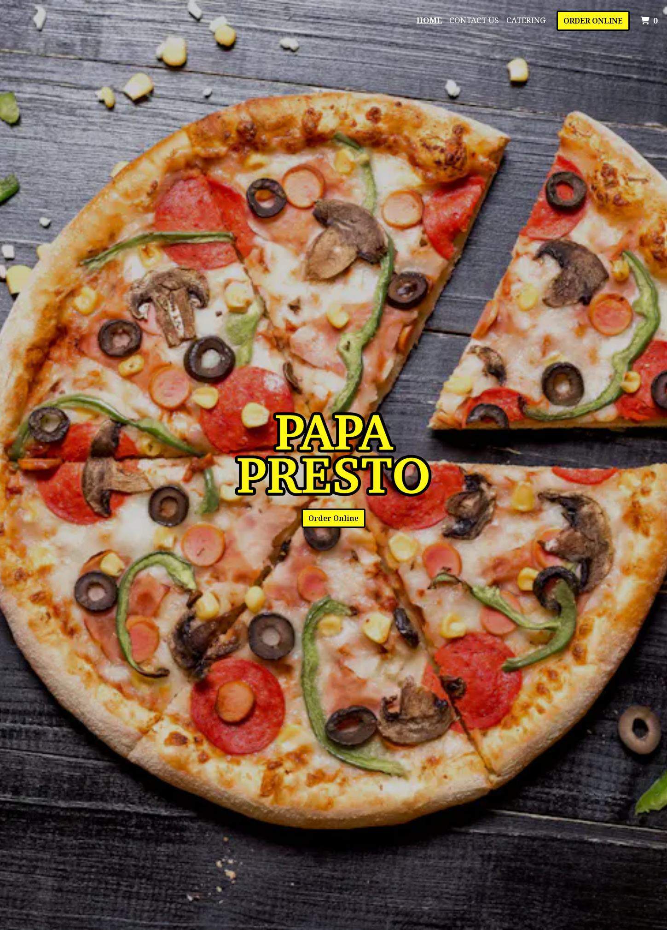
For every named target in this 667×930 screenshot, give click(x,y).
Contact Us (474, 20)
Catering (525, 20)
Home (429, 20)
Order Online (593, 20)
